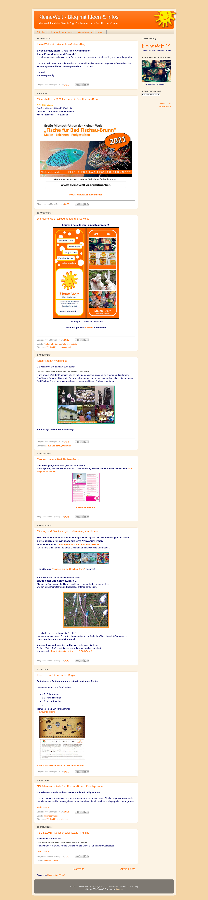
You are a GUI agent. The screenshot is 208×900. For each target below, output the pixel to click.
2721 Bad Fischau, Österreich (58, 347)
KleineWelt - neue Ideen (61, 32)
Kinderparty (49, 344)
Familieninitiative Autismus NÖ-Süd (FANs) (71, 651)
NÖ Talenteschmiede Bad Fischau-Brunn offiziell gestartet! (70, 786)
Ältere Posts (127, 868)
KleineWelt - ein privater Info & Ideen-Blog (61, 44)
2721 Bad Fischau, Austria (56, 819)
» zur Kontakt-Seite (46, 712)
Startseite (78, 868)
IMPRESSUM (165, 106)
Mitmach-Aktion (84, 32)
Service (58, 344)
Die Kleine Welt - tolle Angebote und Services (63, 218)
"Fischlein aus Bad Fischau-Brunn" (79, 544)
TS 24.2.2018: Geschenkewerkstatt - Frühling (63, 832)
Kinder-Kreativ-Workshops (52, 360)
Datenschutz (165, 104)
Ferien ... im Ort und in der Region (56, 675)
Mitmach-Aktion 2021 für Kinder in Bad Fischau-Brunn (68, 99)
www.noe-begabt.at (85, 507)
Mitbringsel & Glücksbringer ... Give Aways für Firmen (68, 531)
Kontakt (100, 32)
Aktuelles (41, 32)
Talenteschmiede (69, 344)
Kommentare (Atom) (56, 875)
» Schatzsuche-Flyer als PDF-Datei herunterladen (60, 765)
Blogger (119, 889)
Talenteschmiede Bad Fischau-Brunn (58, 459)
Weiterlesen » (43, 807)
